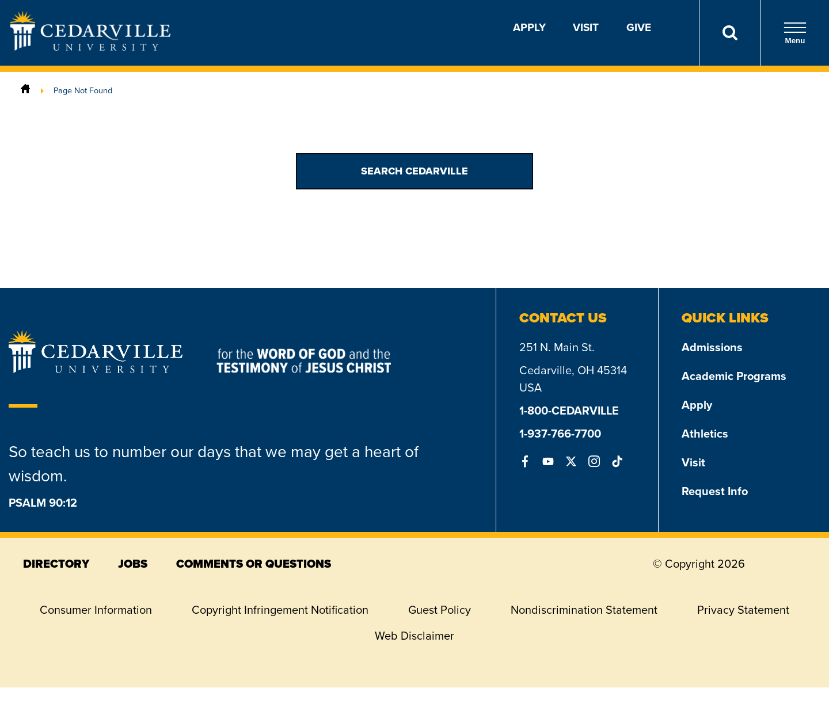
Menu (795, 33)
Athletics (705, 433)
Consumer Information (96, 609)
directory (56, 563)
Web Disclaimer (414, 635)
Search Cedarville (414, 171)
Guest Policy (439, 609)
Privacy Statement (743, 609)
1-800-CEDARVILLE (569, 410)
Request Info (715, 491)
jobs (132, 563)
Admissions (712, 347)
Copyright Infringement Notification (280, 609)
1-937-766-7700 (560, 433)
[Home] (25, 90)
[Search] (729, 33)
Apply (529, 27)
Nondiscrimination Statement (584, 609)
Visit (586, 27)
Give (638, 27)
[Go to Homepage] (90, 47)
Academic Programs (734, 376)
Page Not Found (83, 90)
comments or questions (253, 563)
